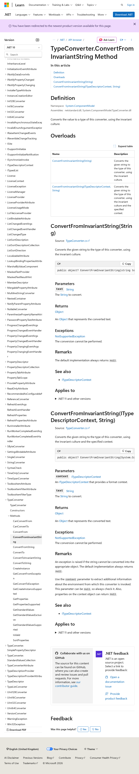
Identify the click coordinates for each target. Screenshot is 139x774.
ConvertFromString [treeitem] (23, 547)
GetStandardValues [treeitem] (23, 609)
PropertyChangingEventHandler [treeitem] (24, 354)
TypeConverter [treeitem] (18, 505)
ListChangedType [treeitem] (16, 234)
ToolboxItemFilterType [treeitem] (19, 494)
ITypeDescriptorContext (76, 380)
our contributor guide (68, 684)
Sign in (131, 4)
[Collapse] (37, 40)
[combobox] (23, 47)
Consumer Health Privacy (104, 757)
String (70, 289)
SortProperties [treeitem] (21, 640)
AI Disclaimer (11, 757)
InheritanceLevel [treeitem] (16, 63)
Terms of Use (11, 763)
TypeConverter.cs (76, 240)
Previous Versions (33, 757)
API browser (75, 39)
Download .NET (124, 14)
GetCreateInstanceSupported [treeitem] (27, 591)
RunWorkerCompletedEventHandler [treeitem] (24, 439)
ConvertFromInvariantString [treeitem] (27, 539)
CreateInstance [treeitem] (21, 568)
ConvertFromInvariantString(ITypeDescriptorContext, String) (87, 86)
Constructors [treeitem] (17, 510)
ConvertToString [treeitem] (22, 563)
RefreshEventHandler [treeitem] (18, 409)
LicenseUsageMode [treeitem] (18, 207)
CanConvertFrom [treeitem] (22, 521)
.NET (62, 39)
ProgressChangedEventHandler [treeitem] (24, 330)
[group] (95, 271)
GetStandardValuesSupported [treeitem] (27, 627)
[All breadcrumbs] (54, 40)
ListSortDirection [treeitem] (16, 250)
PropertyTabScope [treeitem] (17, 377)
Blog (49, 757)
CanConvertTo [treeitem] (21, 526)
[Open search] (122, 5)
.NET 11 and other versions (74, 398)
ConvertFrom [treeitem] (20, 531)
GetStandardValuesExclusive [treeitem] (27, 617)
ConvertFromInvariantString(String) (73, 81)
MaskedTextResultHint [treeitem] (19, 277)
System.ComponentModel (80, 105)
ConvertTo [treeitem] (18, 552)
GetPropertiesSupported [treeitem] (26, 604)
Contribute (65, 757)
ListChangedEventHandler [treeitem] (21, 229)
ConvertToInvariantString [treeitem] (27, 557)
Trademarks (29, 763)
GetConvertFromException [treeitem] (27, 576)
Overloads (59, 77)
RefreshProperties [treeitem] (17, 415)
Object (59, 312)
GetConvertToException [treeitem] (26, 583)
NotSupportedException (70, 336)
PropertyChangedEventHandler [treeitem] (24, 341)
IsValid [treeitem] (16, 635)
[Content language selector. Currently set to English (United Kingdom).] (22, 749)
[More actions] (131, 40)
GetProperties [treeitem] (20, 599)
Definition (59, 72)
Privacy (79, 757)
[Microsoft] (6, 5)
